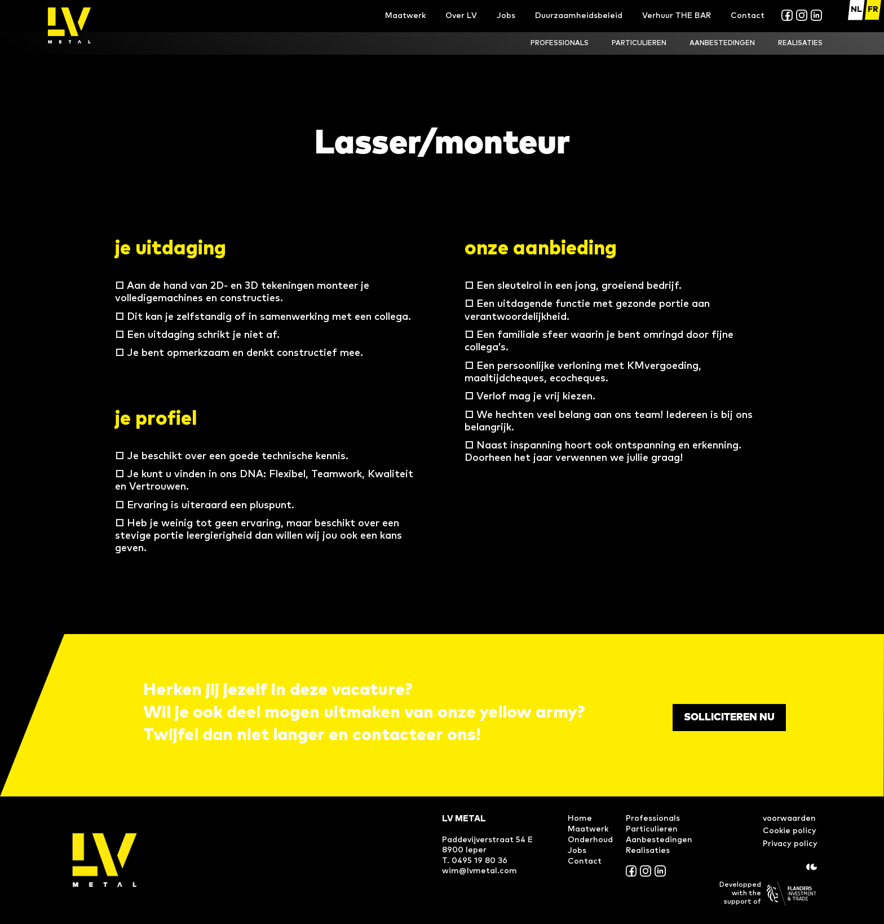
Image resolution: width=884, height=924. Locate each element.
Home (580, 818)
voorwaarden (789, 818)
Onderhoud (590, 840)
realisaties (800, 43)
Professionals (653, 818)
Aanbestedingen (722, 43)
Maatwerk (405, 16)
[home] (69, 25)
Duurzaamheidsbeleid (578, 16)
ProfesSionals (560, 43)
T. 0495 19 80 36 (474, 861)
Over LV (461, 16)
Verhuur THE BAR (676, 16)
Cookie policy (789, 831)
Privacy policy (790, 844)
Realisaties (648, 851)
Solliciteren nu (729, 717)
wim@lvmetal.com (479, 871)
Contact (747, 16)
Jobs (506, 16)
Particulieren (639, 43)
